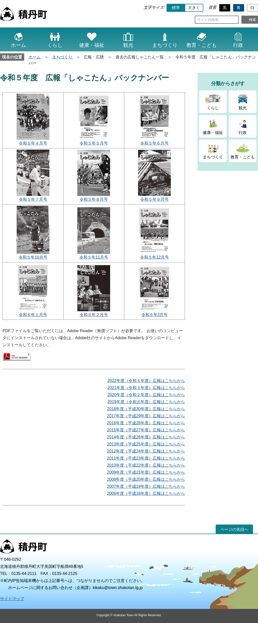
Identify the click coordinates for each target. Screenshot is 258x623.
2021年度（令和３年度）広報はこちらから (146, 388)
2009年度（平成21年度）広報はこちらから (146, 472)
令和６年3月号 (154, 315)
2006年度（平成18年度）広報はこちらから (146, 493)
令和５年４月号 (33, 143)
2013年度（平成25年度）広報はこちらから (146, 444)
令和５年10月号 (33, 257)
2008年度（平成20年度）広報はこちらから (146, 479)
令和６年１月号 (33, 315)
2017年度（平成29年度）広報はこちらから (146, 416)
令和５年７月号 (33, 199)
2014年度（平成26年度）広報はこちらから (146, 437)
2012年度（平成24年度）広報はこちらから (146, 451)
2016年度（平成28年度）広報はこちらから (146, 423)
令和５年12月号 (154, 257)
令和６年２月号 (94, 315)
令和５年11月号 (93, 257)
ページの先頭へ (234, 529)
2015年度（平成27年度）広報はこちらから (146, 430)
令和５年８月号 (94, 199)
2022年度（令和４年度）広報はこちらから (146, 380)
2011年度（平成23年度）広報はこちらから (146, 458)
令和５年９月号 (154, 199)
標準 (176, 8)
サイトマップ (12, 599)
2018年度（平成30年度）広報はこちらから (146, 409)
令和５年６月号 (154, 143)
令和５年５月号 (94, 143)
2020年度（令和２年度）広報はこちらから (146, 395)
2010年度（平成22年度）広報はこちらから (146, 465)
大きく (194, 8)
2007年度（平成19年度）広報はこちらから (146, 486)
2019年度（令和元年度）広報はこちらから (146, 402)
